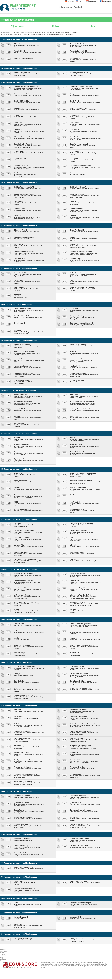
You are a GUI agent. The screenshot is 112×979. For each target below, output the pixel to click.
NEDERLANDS (94, 1)
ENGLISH (82, 1)
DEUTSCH (71, 1)
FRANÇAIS (107, 1)
